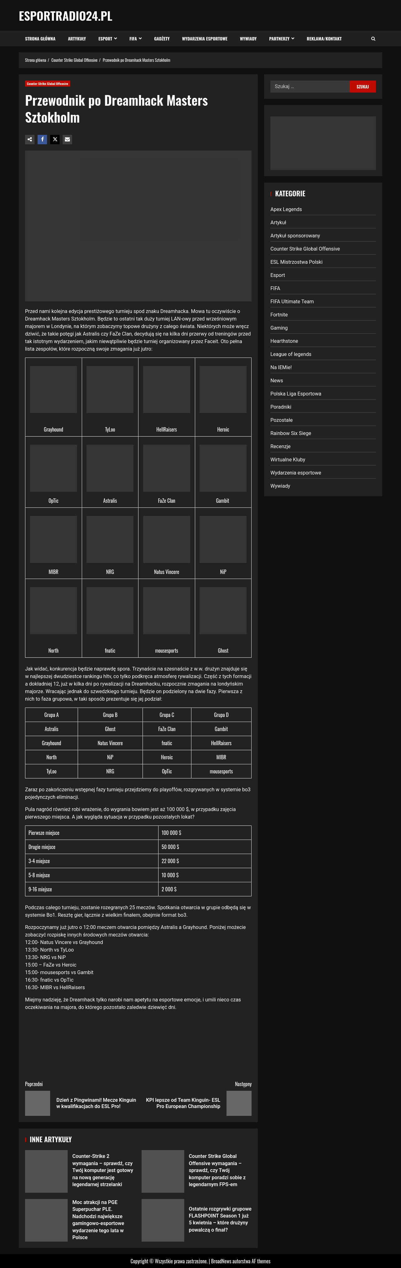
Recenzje (280, 446)
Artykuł (278, 222)
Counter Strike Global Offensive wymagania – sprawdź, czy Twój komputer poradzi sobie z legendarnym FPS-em (163, 1171)
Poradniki (280, 407)
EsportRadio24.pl (65, 15)
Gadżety (161, 38)
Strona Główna (40, 38)
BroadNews (221, 1261)
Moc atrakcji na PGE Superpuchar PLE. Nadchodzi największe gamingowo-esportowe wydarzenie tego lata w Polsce (46, 1220)
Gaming (279, 328)
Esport (105, 38)
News (276, 381)
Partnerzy (279, 38)
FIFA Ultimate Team (292, 302)
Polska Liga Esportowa (295, 394)
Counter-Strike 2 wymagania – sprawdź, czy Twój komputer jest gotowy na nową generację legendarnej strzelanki (46, 1171)
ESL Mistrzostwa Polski (296, 262)
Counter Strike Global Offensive (47, 83)
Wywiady (248, 38)
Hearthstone (284, 341)
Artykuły (77, 38)
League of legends (290, 354)
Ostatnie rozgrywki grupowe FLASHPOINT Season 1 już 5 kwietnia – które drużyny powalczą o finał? (163, 1220)
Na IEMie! (281, 367)
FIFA (133, 38)
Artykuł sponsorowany (295, 236)
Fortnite (279, 315)
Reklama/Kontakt (324, 38)
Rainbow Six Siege (290, 433)
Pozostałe (281, 420)
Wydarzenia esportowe (204, 38)
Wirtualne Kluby (287, 460)
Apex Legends (286, 209)
